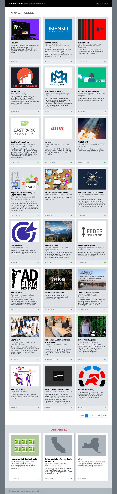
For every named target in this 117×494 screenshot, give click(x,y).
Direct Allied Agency (87, 340)
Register (105, 3)
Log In (98, 3)
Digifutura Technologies (88, 91)
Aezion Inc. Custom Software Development (57, 341)
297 (99, 416)
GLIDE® (14, 43)
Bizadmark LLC (17, 91)
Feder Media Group (86, 245)
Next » (104, 416)
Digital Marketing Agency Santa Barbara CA (58, 460)
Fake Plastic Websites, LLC (56, 292)
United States (27, 3)
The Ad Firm (16, 292)
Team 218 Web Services (88, 292)
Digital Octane (84, 43)
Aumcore (48, 142)
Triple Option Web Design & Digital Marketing (23, 193)
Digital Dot (15, 340)
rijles (80, 459)
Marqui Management (54, 91)
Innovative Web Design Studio (24, 459)
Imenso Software (52, 43)
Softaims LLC (17, 245)
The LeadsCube (18, 389)
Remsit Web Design (86, 389)
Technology (24, 491)
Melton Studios (51, 245)
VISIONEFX (83, 142)
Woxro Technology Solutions (57, 389)
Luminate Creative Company (90, 192)
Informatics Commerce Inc (56, 192)
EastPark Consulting (20, 142)
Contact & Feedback (35, 491)
